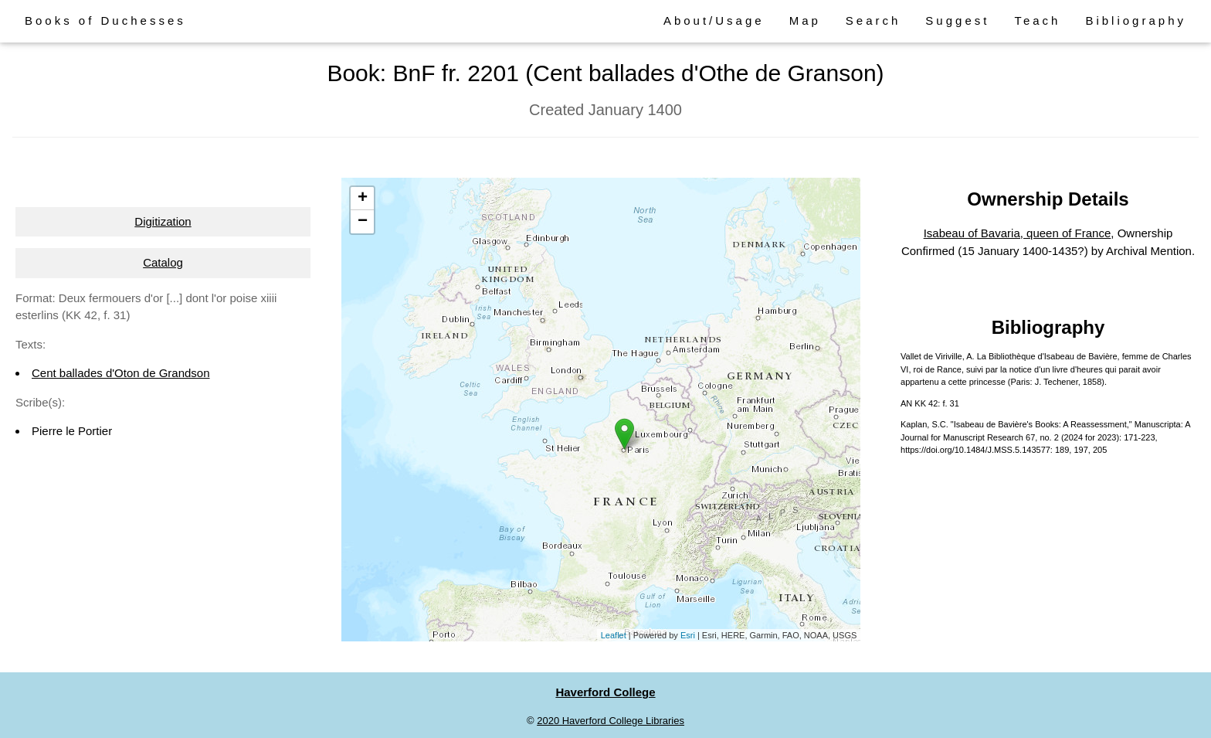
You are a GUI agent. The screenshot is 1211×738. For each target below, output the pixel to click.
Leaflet (613, 635)
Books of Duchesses (105, 20)
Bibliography (1135, 20)
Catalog (163, 262)
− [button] (363, 221)
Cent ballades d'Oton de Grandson (121, 372)
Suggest (957, 20)
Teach (1037, 20)
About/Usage (714, 20)
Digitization (162, 221)
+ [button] (363, 198)
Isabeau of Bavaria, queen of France (1017, 233)
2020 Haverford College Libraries (610, 720)
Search (873, 20)
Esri (687, 635)
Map (805, 20)
